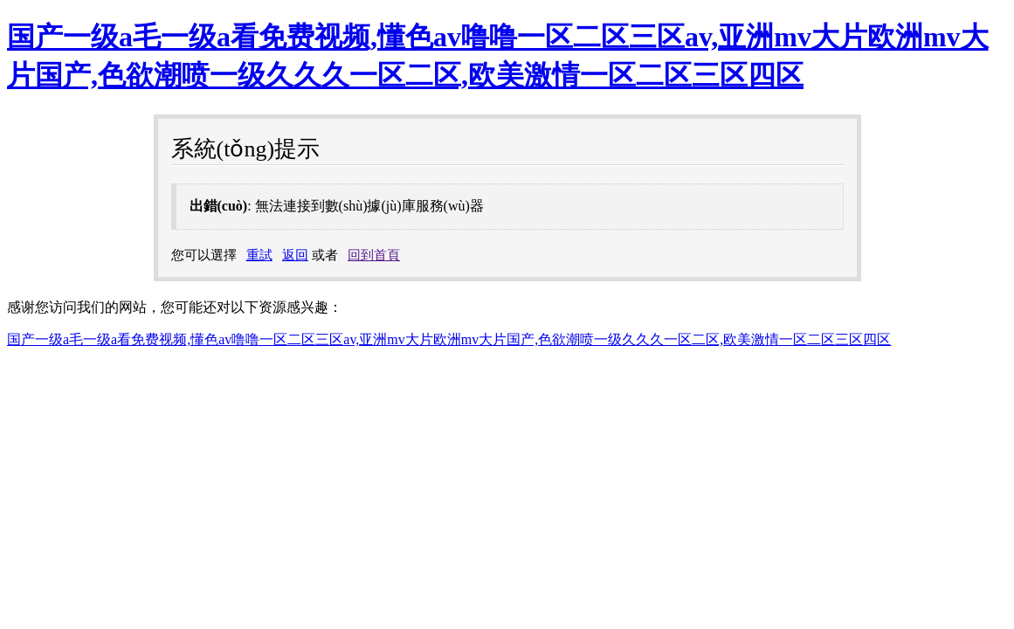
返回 (295, 255)
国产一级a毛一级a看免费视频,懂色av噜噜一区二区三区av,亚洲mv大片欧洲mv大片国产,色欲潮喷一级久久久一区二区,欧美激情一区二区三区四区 (449, 339)
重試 (259, 255)
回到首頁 (374, 255)
